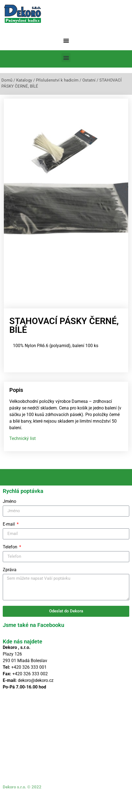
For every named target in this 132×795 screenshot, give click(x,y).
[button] (66, 40)
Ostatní (89, 80)
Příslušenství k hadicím (57, 80)
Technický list (22, 436)
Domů (6, 80)
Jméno (9, 499)
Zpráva (9, 568)
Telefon (10, 545)
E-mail (9, 522)
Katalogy (24, 80)
